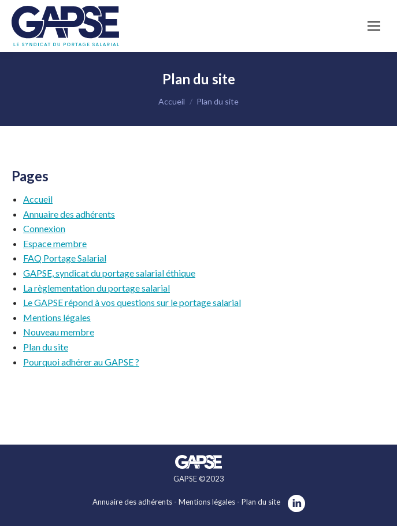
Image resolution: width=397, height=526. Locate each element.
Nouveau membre (58, 331)
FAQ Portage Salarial (64, 257)
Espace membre (55, 243)
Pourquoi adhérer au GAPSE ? (81, 361)
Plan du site (45, 346)
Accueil (38, 198)
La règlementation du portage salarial (96, 287)
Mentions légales (57, 317)
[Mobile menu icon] (373, 26)
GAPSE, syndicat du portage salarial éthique (109, 272)
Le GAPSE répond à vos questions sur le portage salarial (132, 302)
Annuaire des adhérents (69, 213)
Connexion (44, 228)
